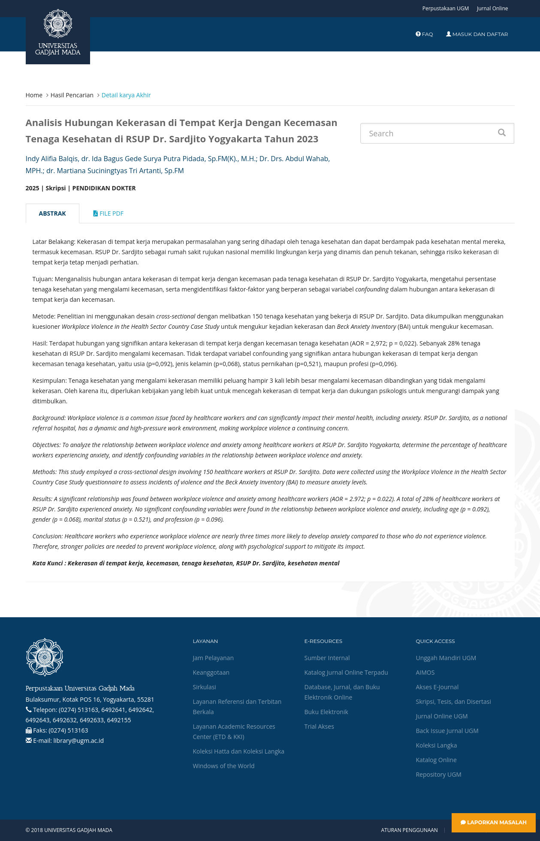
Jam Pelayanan (213, 658)
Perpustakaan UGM (445, 8)
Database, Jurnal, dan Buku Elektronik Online (342, 692)
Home (34, 95)
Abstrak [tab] (52, 213)
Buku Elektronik (326, 712)
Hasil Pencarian (72, 95)
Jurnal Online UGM (442, 716)
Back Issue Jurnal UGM (447, 731)
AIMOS (425, 672)
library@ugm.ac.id (79, 740)
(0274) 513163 (68, 730)
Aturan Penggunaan (409, 830)
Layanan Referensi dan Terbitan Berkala (237, 706)
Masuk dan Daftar (477, 34)
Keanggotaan (211, 672)
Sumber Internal (327, 658)
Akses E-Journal (437, 687)
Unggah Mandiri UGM (446, 658)
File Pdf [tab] (109, 213)
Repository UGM (438, 774)
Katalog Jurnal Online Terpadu (346, 672)
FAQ (424, 34)
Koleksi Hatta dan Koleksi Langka (238, 751)
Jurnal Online (492, 8)
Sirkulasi (204, 687)
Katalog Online (436, 760)
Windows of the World (223, 766)
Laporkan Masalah (494, 822)
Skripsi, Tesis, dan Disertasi (453, 701)
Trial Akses (319, 726)
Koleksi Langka (436, 745)
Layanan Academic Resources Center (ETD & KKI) (234, 731)
